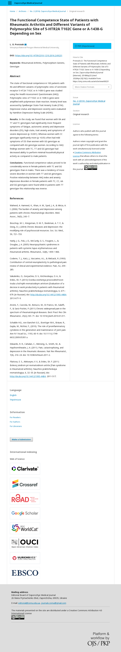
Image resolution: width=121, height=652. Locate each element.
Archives (22, 11)
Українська (15, 399)
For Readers (15, 417)
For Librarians (16, 426)
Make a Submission (21, 439)
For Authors (15, 421)
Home (12, 11)
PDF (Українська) (85, 46)
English (13, 395)
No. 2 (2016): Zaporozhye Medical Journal (48, 11)
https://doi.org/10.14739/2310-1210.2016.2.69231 (38, 55)
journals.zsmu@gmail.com (53, 603)
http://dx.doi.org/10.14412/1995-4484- (48, 294)
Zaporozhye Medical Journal (28, 3)
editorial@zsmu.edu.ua (29, 603)
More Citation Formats (84, 87)
